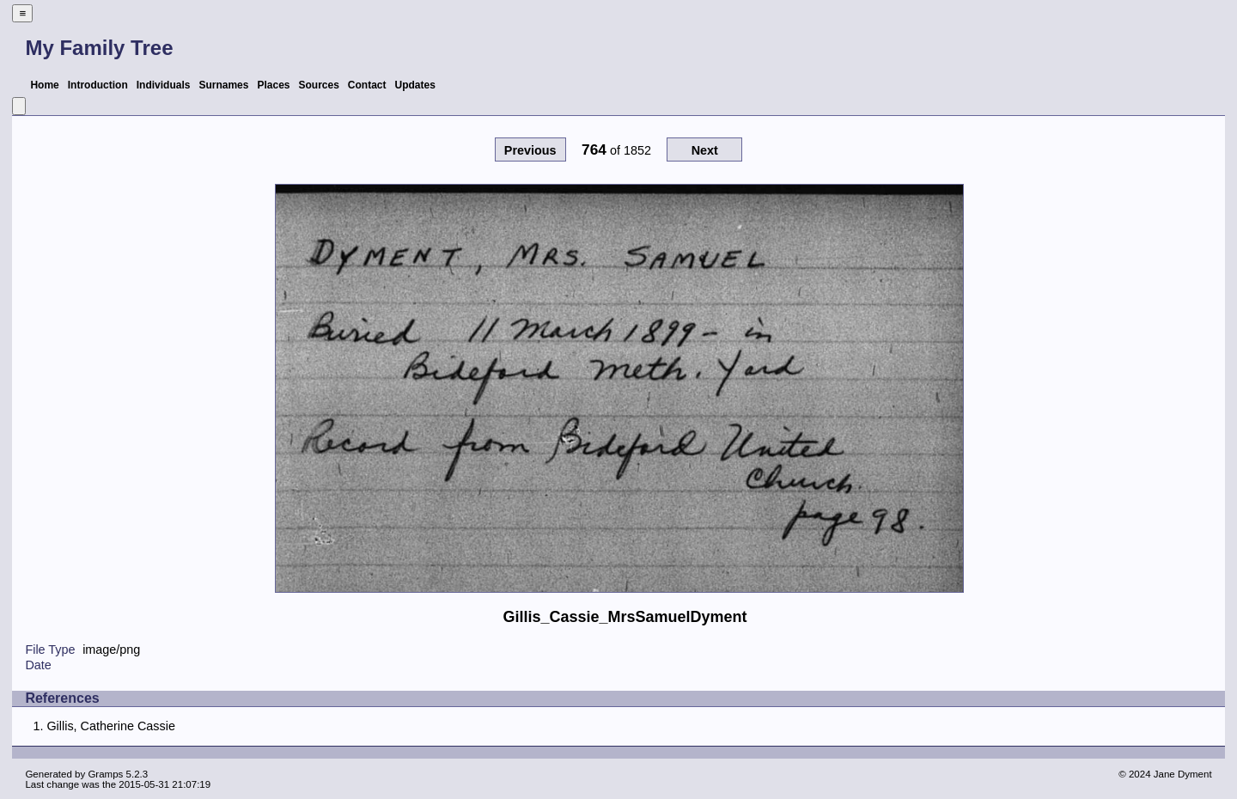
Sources (319, 85)
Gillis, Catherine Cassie (110, 726)
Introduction (98, 85)
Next (705, 150)
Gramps (105, 774)
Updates (415, 85)
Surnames (223, 85)
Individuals (164, 85)
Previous (530, 150)
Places (273, 85)
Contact (367, 85)
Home (44, 85)
